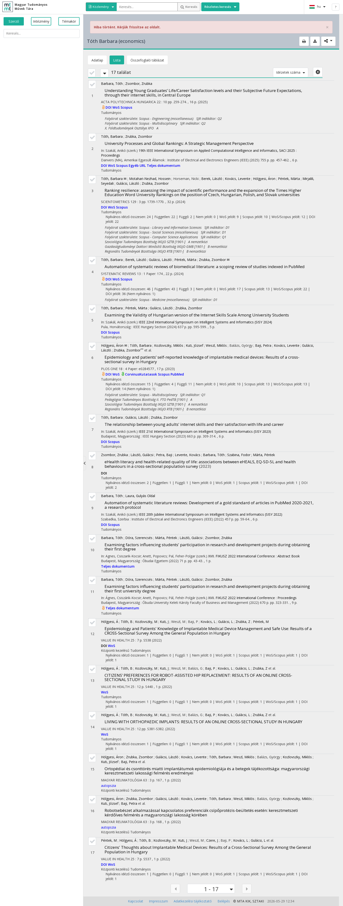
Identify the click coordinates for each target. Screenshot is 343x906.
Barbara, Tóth (112, 83)
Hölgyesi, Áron (264, 178)
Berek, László (211, 178)
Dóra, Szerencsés (138, 537)
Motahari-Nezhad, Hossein (150, 178)
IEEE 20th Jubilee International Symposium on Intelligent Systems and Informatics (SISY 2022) (210, 514)
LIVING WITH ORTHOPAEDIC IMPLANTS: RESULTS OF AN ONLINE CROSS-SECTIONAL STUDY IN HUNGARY (203, 721)
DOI (109, 107)
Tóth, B (126, 621)
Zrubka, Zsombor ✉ (214, 259)
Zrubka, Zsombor (138, 136)
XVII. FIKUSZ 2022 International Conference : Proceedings (252, 598)
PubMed (177, 374)
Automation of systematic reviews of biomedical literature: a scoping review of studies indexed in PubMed (205, 266)
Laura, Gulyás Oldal (140, 496)
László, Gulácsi (142, 455)
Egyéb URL (138, 165)
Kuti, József (194, 345)
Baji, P (210, 668)
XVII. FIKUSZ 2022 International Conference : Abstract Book (254, 556)
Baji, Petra (263, 345)
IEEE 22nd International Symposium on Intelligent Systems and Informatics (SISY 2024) (205, 322)
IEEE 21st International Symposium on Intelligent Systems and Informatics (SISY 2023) (205, 431)
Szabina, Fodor (238, 455)
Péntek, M (261, 621)
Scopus (126, 107)
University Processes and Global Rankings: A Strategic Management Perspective (179, 143)
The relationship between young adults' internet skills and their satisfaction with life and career (194, 424)
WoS (116, 107)
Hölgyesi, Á (109, 621)
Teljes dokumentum (163, 165)
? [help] (335, 7)
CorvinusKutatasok (141, 374)
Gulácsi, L (225, 621)
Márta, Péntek (264, 455)
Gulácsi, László (127, 183)
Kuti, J (164, 621)
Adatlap (97, 60)
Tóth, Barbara (112, 136)
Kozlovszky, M (146, 621)
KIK (248, 901)
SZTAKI (258, 901)
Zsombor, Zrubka (138, 83)
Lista (117, 60)
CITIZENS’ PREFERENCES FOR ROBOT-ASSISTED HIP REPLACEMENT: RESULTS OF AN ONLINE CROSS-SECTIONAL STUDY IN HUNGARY (198, 677)
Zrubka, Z (243, 621)
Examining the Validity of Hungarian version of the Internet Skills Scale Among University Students (197, 315)
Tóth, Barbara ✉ (113, 178)
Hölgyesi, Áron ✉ (114, 345)
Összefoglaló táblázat (147, 60)
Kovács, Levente (237, 178)
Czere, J (212, 840)
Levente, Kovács (187, 455)
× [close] (327, 27)
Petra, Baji (164, 455)
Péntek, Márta (289, 178)
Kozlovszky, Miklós (168, 345)
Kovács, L (208, 621)
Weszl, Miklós (216, 345)
